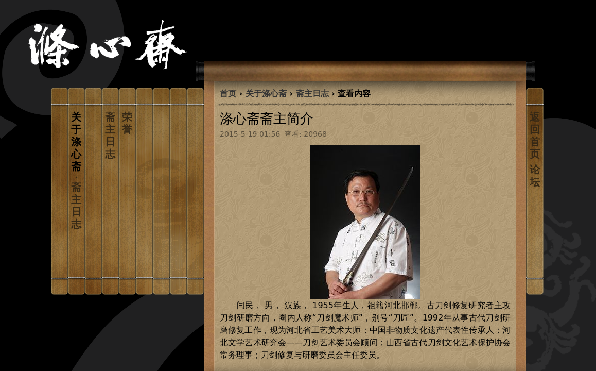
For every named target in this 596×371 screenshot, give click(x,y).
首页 (228, 93)
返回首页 (535, 135)
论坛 (535, 175)
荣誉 (127, 123)
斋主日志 (110, 135)
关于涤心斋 (266, 93)
